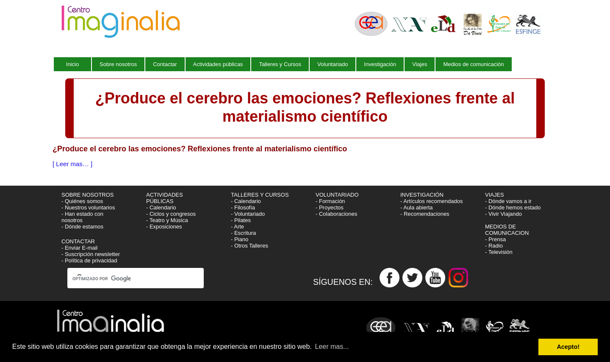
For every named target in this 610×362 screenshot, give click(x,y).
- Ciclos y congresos (171, 214)
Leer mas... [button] (332, 346)
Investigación (380, 64)
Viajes (419, 64)
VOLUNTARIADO (338, 195)
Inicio (72, 64)
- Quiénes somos (82, 201)
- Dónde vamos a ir (508, 201)
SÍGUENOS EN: (346, 281)
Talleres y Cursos (280, 64)
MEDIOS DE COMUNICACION (507, 229)
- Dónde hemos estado (513, 207)
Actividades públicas (218, 64)
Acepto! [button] (568, 346)
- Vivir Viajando (503, 214)
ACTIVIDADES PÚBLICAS (164, 198)
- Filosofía (243, 207)
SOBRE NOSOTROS (87, 195)
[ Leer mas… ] (72, 163)
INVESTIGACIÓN (422, 195)
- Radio (494, 245)
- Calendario (161, 207)
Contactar (165, 64)
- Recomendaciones (424, 214)
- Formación (330, 201)
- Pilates (241, 220)
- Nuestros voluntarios (88, 207)
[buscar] (127, 279)
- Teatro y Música (167, 220)
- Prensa (495, 239)
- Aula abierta (416, 207)
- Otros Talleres (249, 245)
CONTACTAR (78, 241)
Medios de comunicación (473, 64)
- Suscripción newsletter (90, 254)
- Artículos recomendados (431, 201)
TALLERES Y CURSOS (260, 195)
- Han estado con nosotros (82, 217)
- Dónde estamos (82, 226)
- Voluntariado (248, 214)
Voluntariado (332, 64)
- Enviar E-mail (79, 248)
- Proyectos (330, 207)
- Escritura (243, 233)
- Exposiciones (164, 226)
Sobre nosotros (118, 64)
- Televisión (499, 252)
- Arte (237, 226)
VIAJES (495, 195)
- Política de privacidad (89, 260)
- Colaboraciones (336, 214)
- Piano (239, 239)
